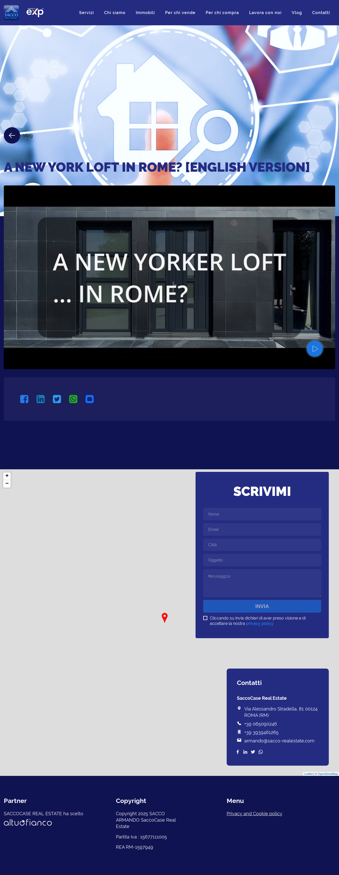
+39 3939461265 (261, 732)
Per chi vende (180, 12)
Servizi (86, 12)
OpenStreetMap (328, 773)
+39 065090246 (260, 724)
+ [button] (7, 476)
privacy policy (259, 623)
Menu (235, 800)
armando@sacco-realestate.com (279, 740)
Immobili (145, 12)
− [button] (7, 484)
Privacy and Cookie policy (254, 813)
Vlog (297, 12)
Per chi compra (222, 12)
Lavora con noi (265, 12)
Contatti (321, 12)
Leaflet (308, 773)
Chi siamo (115, 12)
